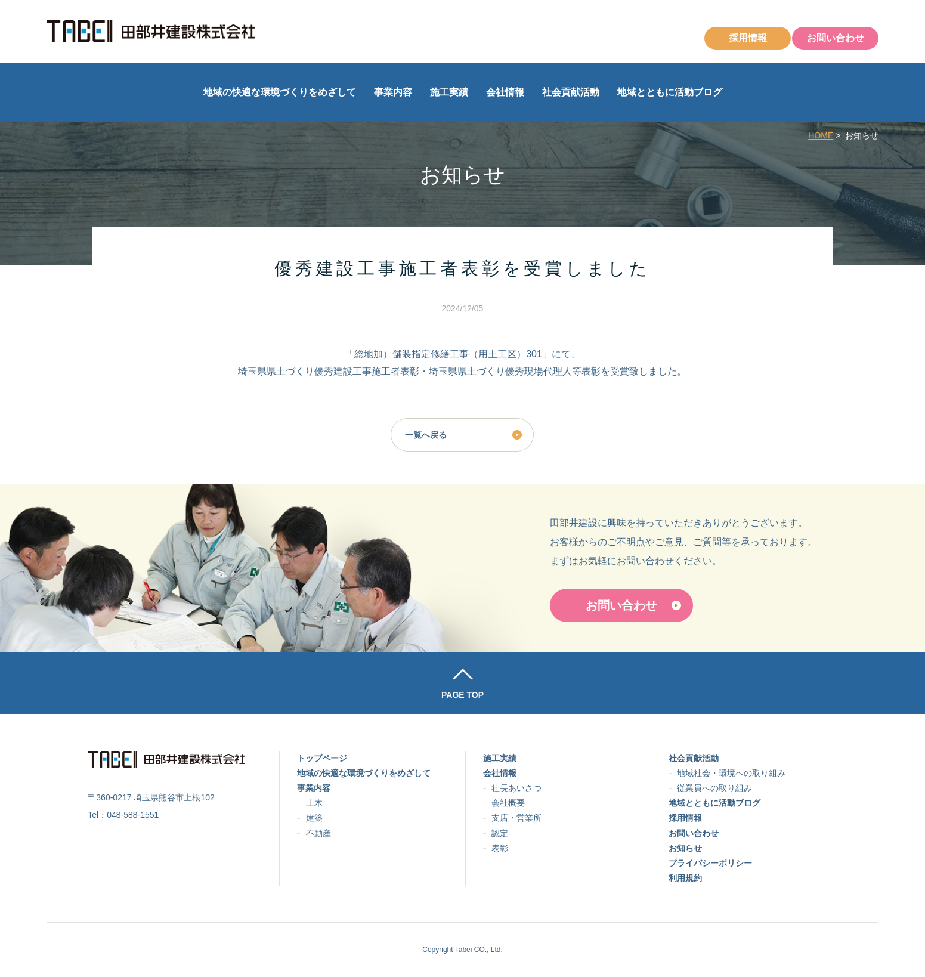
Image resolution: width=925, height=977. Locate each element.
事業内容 (393, 92)
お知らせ (685, 848)
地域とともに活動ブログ (669, 92)
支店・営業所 (516, 818)
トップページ (322, 758)
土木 (314, 803)
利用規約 (685, 878)
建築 (314, 818)
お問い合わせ (835, 38)
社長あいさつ (516, 788)
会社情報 (505, 92)
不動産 (318, 833)
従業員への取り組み (714, 788)
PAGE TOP (462, 695)
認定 (499, 833)
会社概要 (508, 803)
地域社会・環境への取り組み (731, 773)
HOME (820, 135)
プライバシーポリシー (710, 863)
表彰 (499, 848)
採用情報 (748, 38)
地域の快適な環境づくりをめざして (279, 92)
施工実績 (449, 92)
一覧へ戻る (426, 435)
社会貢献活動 (570, 92)
